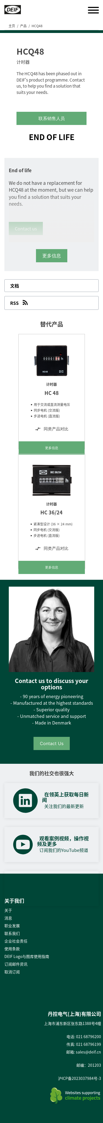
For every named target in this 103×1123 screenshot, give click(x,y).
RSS (19, 302)
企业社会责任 (15, 941)
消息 (8, 918)
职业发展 (12, 925)
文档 (14, 285)
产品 (23, 25)
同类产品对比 (51, 429)
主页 (12, 25)
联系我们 (12, 933)
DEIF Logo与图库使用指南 (26, 956)
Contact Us (51, 743)
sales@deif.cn (88, 1052)
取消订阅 (12, 971)
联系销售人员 (51, 118)
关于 (8, 910)
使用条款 (12, 948)
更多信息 (51, 448)
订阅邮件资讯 (15, 964)
